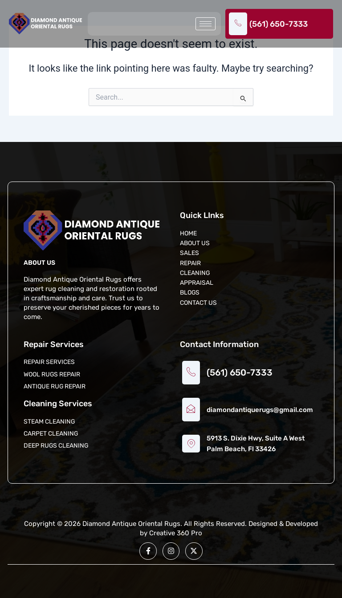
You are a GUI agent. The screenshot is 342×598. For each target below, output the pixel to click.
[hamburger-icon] (205, 23)
